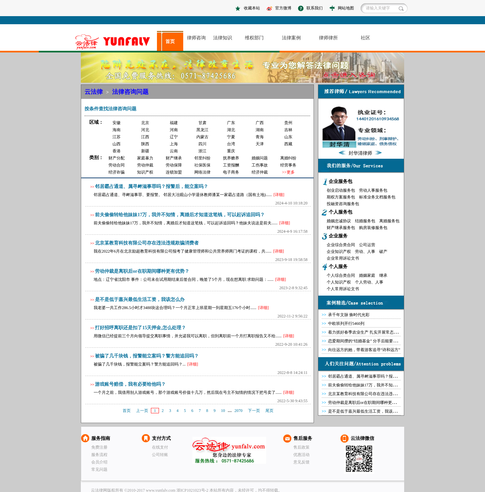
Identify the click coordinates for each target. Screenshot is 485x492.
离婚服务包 (389, 221)
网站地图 (346, 8)
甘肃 (202, 122)
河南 (174, 129)
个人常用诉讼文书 (343, 289)
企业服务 (338, 235)
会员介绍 (99, 462)
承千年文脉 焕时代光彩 (348, 314)
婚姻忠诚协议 (339, 221)
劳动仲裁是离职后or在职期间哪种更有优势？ (142, 271)
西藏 (288, 144)
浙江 (202, 151)
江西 (145, 137)
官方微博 (283, 8)
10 (223, 410)
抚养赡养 (231, 158)
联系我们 (314, 8)
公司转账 (160, 454)
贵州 (288, 122)
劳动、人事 (365, 251)
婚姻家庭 (367, 275)
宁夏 (231, 137)
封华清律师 (360, 153)
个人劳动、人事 (369, 282)
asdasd (115, 41)
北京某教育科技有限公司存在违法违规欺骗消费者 (147, 242)
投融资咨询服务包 (343, 203)
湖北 (231, 129)
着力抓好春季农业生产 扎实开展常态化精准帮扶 (371, 332)
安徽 (116, 122)
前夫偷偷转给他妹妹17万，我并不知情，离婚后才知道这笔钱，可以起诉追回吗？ (180, 214)
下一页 (254, 410)
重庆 (231, 151)
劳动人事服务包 (373, 190)
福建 (174, 122)
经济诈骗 (116, 172)
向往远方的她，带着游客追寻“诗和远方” (364, 349)
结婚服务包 (365, 221)
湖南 (260, 129)
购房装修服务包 (373, 227)
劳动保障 (174, 165)
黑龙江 (202, 129)
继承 (383, 275)
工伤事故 (260, 165)
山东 (288, 137)
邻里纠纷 (202, 158)
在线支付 (160, 447)
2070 (238, 410)
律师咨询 (196, 37)
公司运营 (367, 244)
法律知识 (222, 37)
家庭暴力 (145, 158)
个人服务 (338, 266)
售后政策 (301, 447)
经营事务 (288, 165)
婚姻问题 (260, 158)
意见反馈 (301, 462)
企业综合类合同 (341, 244)
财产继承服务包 (341, 227)
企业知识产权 (339, 251)
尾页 (269, 410)
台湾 (231, 144)
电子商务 (231, 172)
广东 (231, 122)
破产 (383, 251)
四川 (202, 144)
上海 (174, 144)
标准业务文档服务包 (377, 197)
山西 (116, 144)
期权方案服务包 (341, 197)
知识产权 (145, 172)
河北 (145, 129)
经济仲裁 (260, 172)
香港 (116, 151)
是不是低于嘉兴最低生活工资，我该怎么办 (140, 299)
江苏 (116, 137)
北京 (145, 122)
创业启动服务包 (341, 190)
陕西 (145, 144)
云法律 (94, 91)
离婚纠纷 (288, 158)
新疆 (145, 151)
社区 (365, 37)
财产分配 (116, 158)
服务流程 (99, 454)
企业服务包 (340, 181)
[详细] (278, 194)
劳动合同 (116, 165)
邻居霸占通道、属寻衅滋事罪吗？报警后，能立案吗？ (151, 186)
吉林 (288, 129)
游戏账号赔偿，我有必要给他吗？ (130, 384)
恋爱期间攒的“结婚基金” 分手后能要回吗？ (367, 341)
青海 (260, 137)
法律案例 (291, 37)
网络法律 (202, 172)
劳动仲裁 (145, 165)
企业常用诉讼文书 (343, 258)
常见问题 (99, 469)
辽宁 (174, 137)
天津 (260, 144)
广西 (260, 122)
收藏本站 (252, 8)
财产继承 (174, 158)
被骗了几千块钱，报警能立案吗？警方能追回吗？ (147, 355)
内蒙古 (202, 137)
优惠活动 (301, 454)
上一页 (142, 410)
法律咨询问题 (130, 91)
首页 (170, 41)
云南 (174, 151)
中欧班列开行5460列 (346, 323)
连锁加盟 (174, 172)
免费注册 (99, 447)
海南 (116, 129)
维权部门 (254, 37)
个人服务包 (340, 212)
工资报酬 (231, 165)
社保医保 (202, 165)
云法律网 (229, 450)
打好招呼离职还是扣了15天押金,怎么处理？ (140, 327)
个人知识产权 (339, 282)
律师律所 (328, 37)
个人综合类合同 (341, 275)
